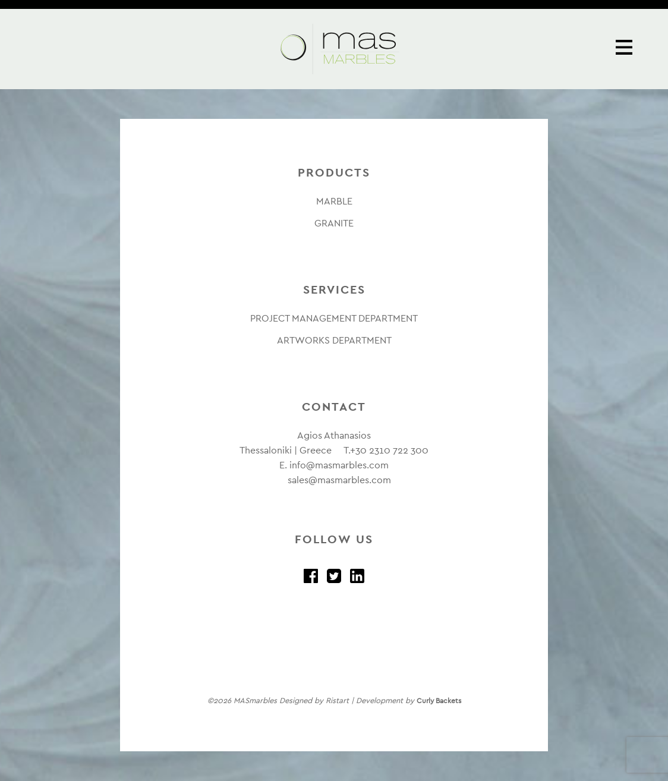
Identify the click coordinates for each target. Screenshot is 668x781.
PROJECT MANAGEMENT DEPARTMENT (334, 318)
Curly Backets (439, 701)
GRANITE (334, 223)
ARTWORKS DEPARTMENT (334, 340)
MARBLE (334, 201)
